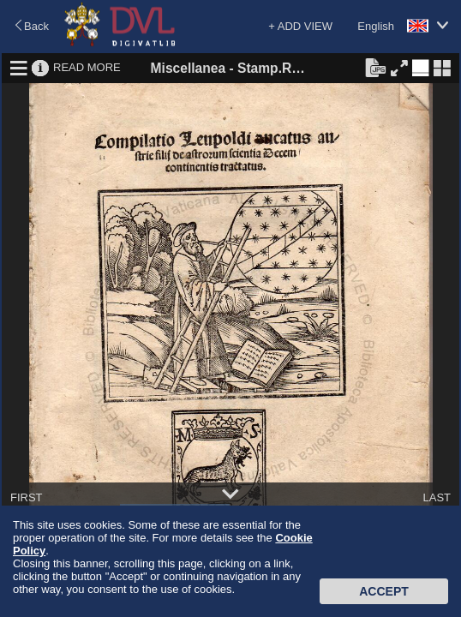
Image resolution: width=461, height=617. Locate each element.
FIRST (26, 497)
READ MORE (87, 67)
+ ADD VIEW (300, 26)
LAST (436, 497)
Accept (384, 591)
